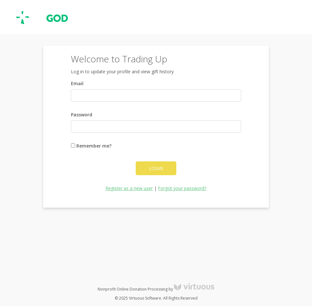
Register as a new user (129, 188)
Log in (248, 17)
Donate (296, 17)
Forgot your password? (182, 188)
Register (271, 17)
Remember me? (91, 146)
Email (77, 83)
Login (156, 168)
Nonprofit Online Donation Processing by (156, 289)
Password (81, 115)
